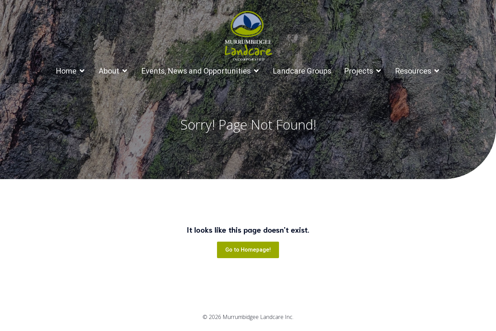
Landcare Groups (302, 71)
